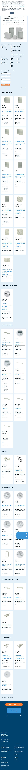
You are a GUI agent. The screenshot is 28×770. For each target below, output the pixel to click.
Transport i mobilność (4, 756)
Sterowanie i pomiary (15, 46)
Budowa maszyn (4, 760)
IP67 (11, 67)
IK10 (18, 62)
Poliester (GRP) (4, 60)
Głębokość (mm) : (4, 78)
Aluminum (3, 62)
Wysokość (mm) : (4, 72)
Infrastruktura (17, 746)
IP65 (11, 64)
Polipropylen (4, 64)
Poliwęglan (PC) (4, 58)
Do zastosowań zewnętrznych (17, 54)
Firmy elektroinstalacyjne (19, 745)
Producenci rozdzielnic (18, 742)
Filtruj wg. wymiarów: (5, 84)
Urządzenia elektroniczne (16, 52)
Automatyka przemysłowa (5, 757)
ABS (2, 61)
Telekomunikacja (4, 753)
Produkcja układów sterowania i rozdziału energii (6, 744)
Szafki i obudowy (4, 739)
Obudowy (3, 47)
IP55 (11, 62)
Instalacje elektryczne (15, 50)
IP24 (11, 58)
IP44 (11, 60)
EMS (15, 743)
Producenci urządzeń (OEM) (19, 741)
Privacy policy (14, 768)
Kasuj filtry (23, 88)
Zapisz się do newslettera (14, 704)
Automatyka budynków (5, 759)
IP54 (11, 61)
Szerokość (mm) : (4, 75)
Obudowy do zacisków (16, 47)
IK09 (18, 61)
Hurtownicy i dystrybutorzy (19, 739)
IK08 (18, 60)
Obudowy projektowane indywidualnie (5, 741)
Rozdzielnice (14, 49)
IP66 (11, 65)
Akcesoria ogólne (4, 49)
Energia (2, 761)
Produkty (3, 737)
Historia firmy (17, 754)
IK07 (18, 58)
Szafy (2, 46)
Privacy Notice (22, 6)
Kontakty (16, 753)
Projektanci (16, 748)
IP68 (11, 68)
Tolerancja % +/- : (4, 80)
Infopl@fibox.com (4, 732)
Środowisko (3, 754)
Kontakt (26, 535)
